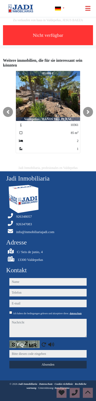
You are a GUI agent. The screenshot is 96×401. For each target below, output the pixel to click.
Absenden (48, 364)
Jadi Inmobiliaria (28, 383)
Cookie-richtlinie (64, 383)
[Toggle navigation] (88, 8)
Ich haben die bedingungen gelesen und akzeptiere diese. (47, 313)
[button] (8, 112)
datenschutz (76, 313)
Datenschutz (46, 383)
